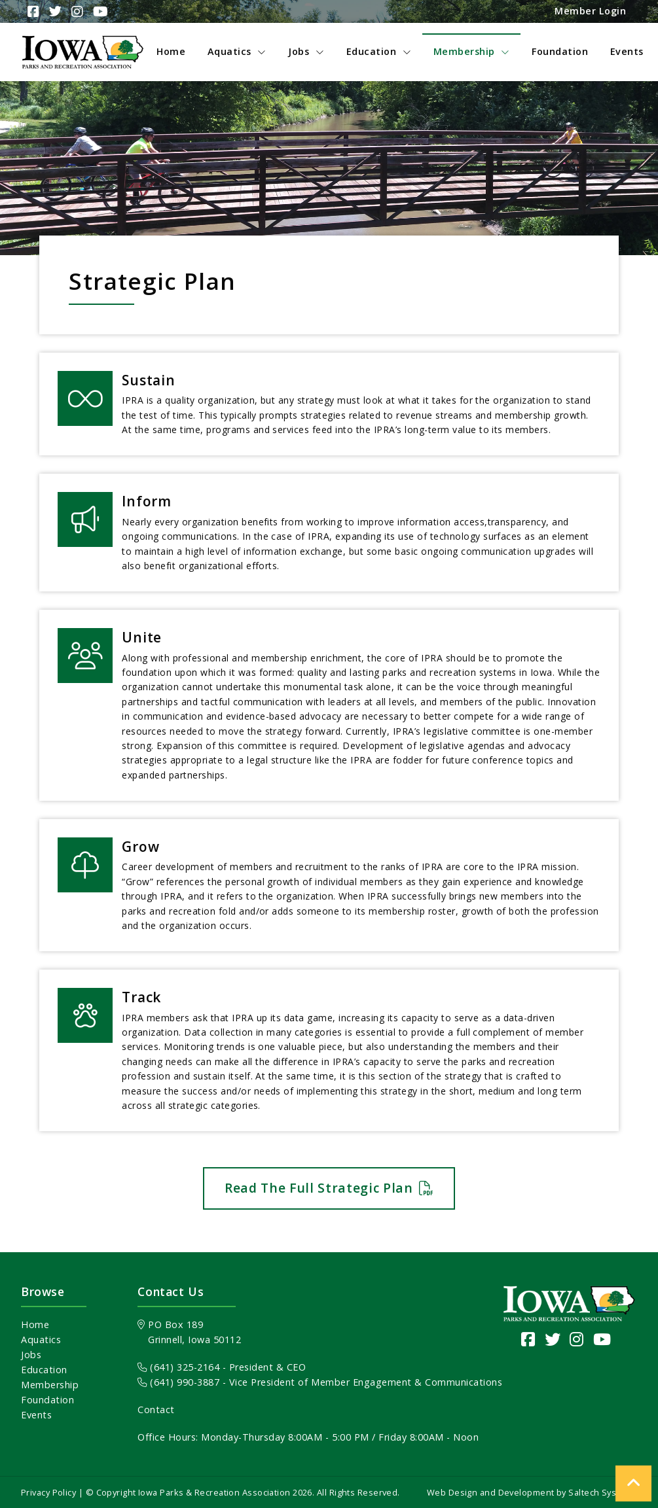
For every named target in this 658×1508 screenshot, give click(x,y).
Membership (50, 1384)
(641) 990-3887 (178, 1382)
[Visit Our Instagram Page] (75, 12)
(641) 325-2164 (178, 1367)
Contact (156, 1409)
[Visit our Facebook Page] (528, 1339)
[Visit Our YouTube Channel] (98, 12)
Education (44, 1369)
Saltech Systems (602, 1492)
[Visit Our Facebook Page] (32, 12)
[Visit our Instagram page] (577, 1339)
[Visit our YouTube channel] (602, 1339)
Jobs (31, 1354)
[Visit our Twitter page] (553, 1339)
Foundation (47, 1400)
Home (35, 1324)
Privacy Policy (48, 1492)
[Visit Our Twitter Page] (54, 11)
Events (36, 1415)
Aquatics (41, 1339)
